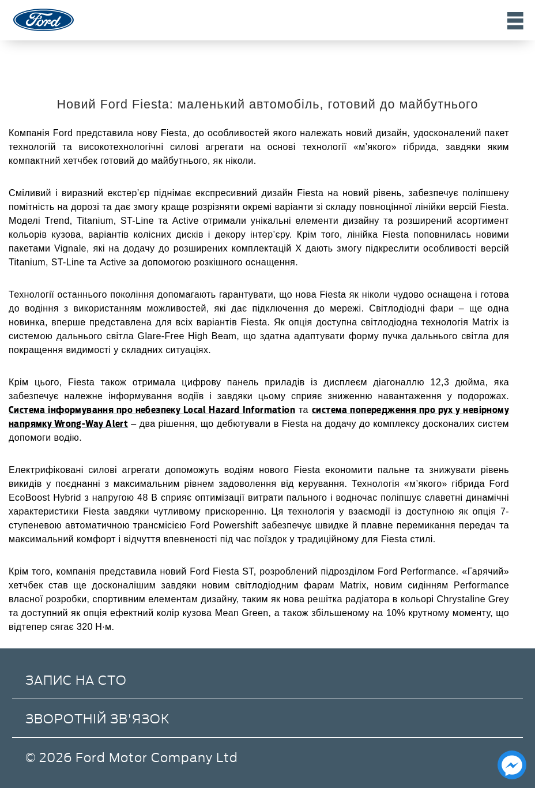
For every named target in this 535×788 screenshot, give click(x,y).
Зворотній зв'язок (97, 718)
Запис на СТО (76, 679)
